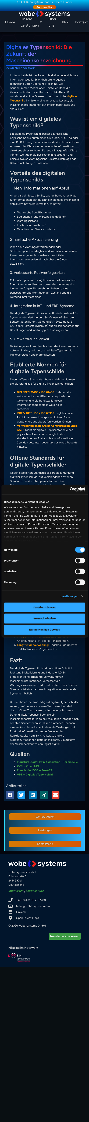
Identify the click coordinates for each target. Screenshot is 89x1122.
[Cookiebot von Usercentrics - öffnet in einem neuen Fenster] (69, 489)
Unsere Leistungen (31, 22)
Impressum (16, 890)
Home (10, 22)
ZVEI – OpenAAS (28, 766)
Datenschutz (35, 890)
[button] (10, 795)
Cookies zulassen (45, 607)
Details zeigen (69, 596)
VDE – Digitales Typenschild (35, 774)
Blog (65, 22)
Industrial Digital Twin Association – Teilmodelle (47, 762)
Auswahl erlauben (44, 618)
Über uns (52, 22)
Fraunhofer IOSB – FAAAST (34, 770)
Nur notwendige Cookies (44, 629)
